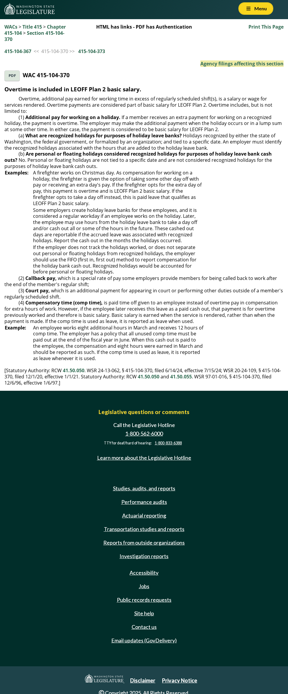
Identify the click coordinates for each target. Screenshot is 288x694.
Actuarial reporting (144, 515)
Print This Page (266, 27)
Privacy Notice (179, 680)
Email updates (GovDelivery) (144, 640)
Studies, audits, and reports (144, 488)
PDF (12, 75)
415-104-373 (91, 51)
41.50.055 (181, 376)
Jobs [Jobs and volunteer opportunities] (144, 586)
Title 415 (32, 27)
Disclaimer (142, 680)
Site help (144, 613)
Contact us (144, 627)
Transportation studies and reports (144, 529)
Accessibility (144, 572)
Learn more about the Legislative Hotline (144, 457)
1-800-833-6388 (168, 443)
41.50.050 (73, 370)
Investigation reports (144, 556)
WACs (10, 27)
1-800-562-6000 (144, 433)
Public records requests (144, 599)
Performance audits (144, 502)
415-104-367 (17, 51)
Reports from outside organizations (144, 542)
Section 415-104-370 (34, 36)
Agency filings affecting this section (242, 63)
